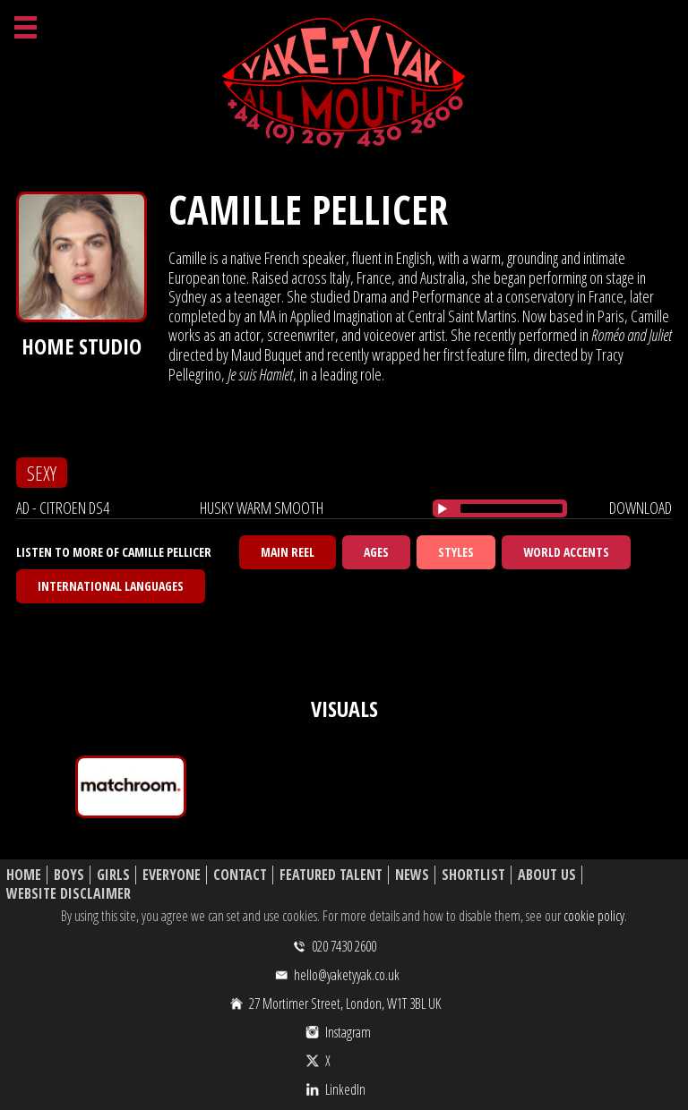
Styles (456, 551)
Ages (376, 551)
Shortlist (473, 875)
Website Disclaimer (68, 893)
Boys (69, 875)
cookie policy (593, 916)
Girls (113, 875)
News (412, 875)
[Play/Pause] (442, 508)
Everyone (171, 875)
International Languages (111, 585)
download (640, 507)
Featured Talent (331, 875)
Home (23, 875)
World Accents (566, 551)
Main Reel (287, 551)
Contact (240, 875)
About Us (547, 875)
